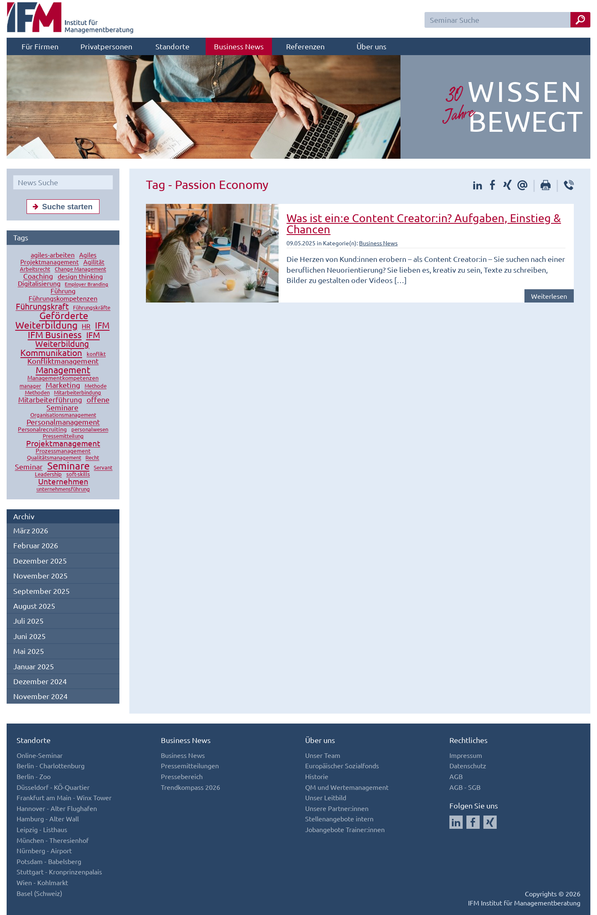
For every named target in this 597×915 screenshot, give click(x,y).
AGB (456, 776)
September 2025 (41, 590)
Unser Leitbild (325, 797)
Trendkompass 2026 (190, 787)
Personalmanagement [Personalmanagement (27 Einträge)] (63, 422)
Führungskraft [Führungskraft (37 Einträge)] (42, 306)
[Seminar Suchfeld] (507, 20)
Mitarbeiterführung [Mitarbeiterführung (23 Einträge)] (50, 399)
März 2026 (30, 530)
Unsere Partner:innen (337, 808)
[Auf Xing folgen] (490, 822)
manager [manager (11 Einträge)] (30, 386)
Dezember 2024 (40, 681)
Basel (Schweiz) (39, 893)
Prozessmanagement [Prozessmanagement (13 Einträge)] (63, 451)
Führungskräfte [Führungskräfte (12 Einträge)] (91, 307)
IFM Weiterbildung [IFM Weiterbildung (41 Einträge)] (67, 339)
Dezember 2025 (40, 560)
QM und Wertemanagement (346, 787)
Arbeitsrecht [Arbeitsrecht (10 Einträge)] (35, 269)
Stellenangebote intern (339, 818)
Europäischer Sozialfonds (342, 765)
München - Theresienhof (53, 840)
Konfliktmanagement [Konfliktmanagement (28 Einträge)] (63, 361)
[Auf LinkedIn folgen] (456, 822)
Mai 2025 (28, 650)
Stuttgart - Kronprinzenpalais (59, 871)
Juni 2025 (29, 636)
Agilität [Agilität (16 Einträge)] (93, 262)
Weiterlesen (549, 296)
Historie (316, 776)
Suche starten (61, 206)
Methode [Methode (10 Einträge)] (96, 386)
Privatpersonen (106, 46)
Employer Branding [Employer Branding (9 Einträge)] (86, 284)
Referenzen (305, 46)
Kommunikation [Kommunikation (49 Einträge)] (51, 352)
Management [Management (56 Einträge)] (63, 370)
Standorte (172, 46)
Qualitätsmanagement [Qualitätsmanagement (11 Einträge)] (54, 457)
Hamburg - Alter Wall (48, 818)
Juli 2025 (28, 620)
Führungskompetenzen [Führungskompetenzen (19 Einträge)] (63, 298)
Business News (239, 46)
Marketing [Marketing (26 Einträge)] (63, 385)
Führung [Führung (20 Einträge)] (63, 291)
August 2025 (34, 605)
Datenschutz (467, 765)
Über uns (371, 46)
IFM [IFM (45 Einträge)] (102, 325)
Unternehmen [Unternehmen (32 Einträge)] (63, 482)
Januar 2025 (33, 666)
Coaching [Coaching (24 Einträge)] (38, 276)
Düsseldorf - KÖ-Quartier (53, 787)
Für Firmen (40, 46)
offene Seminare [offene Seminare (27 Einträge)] (77, 403)
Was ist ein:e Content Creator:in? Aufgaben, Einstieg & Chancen (423, 223)
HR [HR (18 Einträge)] (86, 326)
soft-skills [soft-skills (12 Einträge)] (78, 474)
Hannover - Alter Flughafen (57, 808)
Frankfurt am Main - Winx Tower (64, 797)
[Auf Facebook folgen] (473, 822)
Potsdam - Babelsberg (49, 861)
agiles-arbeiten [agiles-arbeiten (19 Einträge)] (53, 255)
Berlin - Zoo (34, 776)
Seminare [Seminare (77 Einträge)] (68, 466)
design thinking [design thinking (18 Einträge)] (80, 276)
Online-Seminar (40, 755)
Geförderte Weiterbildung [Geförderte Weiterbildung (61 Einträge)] (51, 320)
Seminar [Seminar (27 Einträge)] (29, 466)
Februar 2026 (35, 545)
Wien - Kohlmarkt (42, 882)
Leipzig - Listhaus (42, 829)
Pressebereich (182, 776)
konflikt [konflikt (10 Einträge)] (96, 354)
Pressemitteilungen (190, 765)
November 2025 (40, 575)
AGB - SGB (465, 787)
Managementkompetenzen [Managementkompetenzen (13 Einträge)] (63, 378)
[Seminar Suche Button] (580, 19)
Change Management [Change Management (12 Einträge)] (80, 269)
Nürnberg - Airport (44, 850)
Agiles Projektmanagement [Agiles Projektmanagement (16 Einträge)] (58, 258)
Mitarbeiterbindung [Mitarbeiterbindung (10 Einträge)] (77, 392)
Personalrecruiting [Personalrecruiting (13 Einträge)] (42, 429)
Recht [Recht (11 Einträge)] (92, 457)
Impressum (465, 755)
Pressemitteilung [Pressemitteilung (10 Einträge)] (63, 436)
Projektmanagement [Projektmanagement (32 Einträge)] (63, 443)
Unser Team (322, 755)
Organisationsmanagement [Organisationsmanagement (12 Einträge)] (63, 415)
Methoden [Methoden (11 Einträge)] (37, 392)
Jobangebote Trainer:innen (345, 829)
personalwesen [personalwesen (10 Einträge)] (89, 429)
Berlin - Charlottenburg (51, 765)
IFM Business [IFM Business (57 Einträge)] (55, 334)
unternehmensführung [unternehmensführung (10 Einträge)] (63, 489)
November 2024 (40, 696)
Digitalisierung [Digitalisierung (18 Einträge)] (39, 283)
